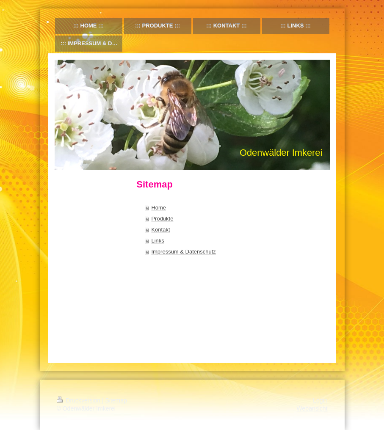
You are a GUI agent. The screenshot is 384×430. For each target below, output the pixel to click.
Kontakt (160, 229)
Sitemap (116, 400)
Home (158, 207)
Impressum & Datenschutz (183, 251)
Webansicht (312, 408)
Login (320, 400)
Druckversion (79, 400)
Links (157, 240)
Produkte (162, 218)
